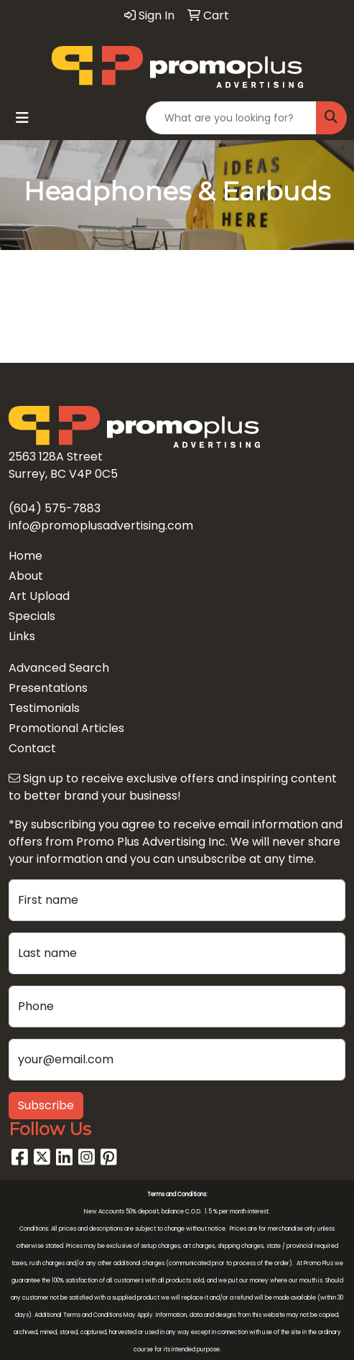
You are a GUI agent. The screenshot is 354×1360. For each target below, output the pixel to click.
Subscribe (46, 1105)
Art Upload (39, 596)
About (26, 576)
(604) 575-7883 (55, 508)
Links (22, 636)
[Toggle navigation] (22, 118)
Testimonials (44, 708)
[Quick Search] (231, 117)
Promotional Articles (66, 728)
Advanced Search (59, 668)
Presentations (48, 688)
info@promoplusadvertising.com (101, 525)
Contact (32, 748)
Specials (32, 616)
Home (25, 555)
